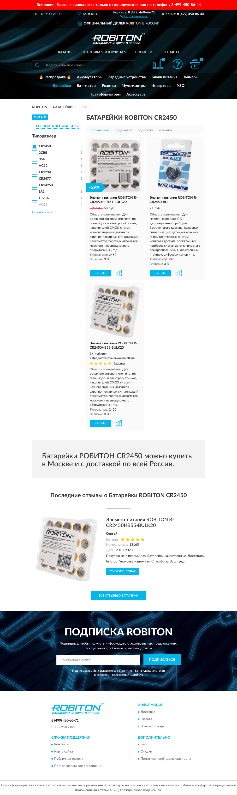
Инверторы (161, 86)
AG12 (43, 165)
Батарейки (62, 86)
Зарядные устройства (127, 77)
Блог (144, 744)
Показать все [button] (42, 212)
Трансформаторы (106, 94)
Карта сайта (63, 751)
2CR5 (43, 153)
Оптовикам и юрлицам (104, 52)
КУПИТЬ (100, 273)
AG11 (43, 204)
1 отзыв (119, 363)
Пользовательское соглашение (78, 766)
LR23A (44, 198)
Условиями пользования (112, 674)
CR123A (45, 172)
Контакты (169, 52)
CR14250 (46, 185)
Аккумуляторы (89, 77)
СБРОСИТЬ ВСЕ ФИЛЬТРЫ (57, 126)
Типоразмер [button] (44, 136)
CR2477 (45, 178)
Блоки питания (165, 77)
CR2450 (45, 146)
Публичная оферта (68, 758)
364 (42, 159)
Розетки (109, 86)
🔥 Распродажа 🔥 (55, 77)
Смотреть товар (123, 571)
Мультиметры (134, 86)
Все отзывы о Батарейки (118, 595)
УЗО (180, 86)
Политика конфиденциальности (166, 758)
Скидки (146, 751)
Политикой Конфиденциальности (142, 670)
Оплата (146, 719)
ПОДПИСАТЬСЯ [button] (162, 660)
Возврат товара (153, 726)
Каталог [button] (65, 52)
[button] (134, 15)
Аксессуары (136, 94)
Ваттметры (86, 86)
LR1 (42, 191)
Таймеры (190, 77)
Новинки (143, 52)
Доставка (148, 712)
